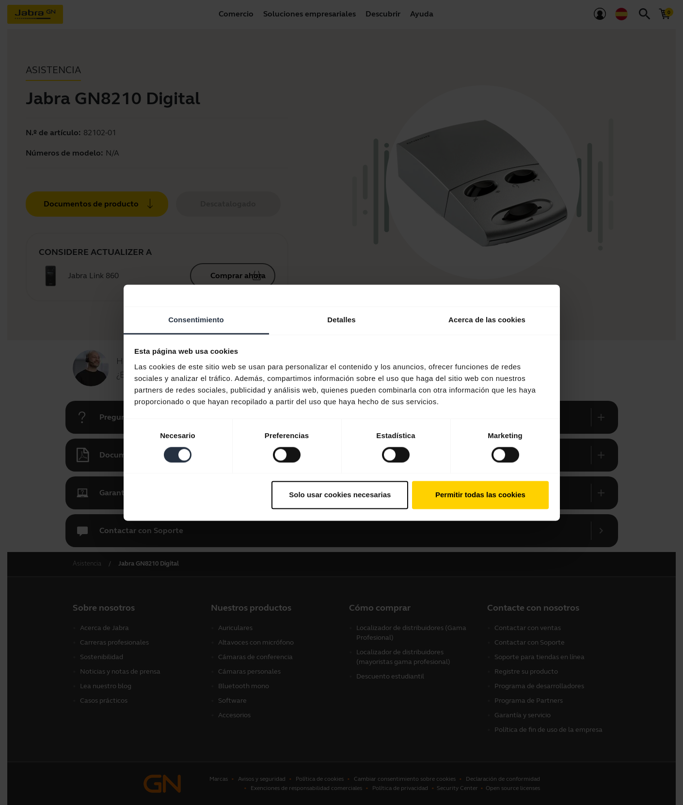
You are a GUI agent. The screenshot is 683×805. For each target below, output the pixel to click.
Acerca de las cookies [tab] (486, 320)
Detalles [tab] (341, 320)
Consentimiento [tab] (196, 320)
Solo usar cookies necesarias (340, 495)
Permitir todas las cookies (480, 495)
